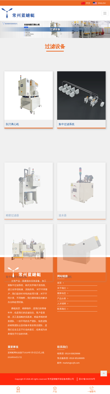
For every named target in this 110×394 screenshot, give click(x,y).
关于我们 (61, 288)
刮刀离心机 (12, 135)
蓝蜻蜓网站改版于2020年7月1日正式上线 (26, 352)
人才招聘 (61, 304)
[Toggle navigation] (105, 13)
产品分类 (61, 298)
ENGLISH (99, 3)
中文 (85, 3)
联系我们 (61, 309)
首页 (59, 283)
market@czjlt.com (71, 363)
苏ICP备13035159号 (87, 379)
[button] (103, 373)
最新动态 (61, 293)
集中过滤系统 (66, 135)
